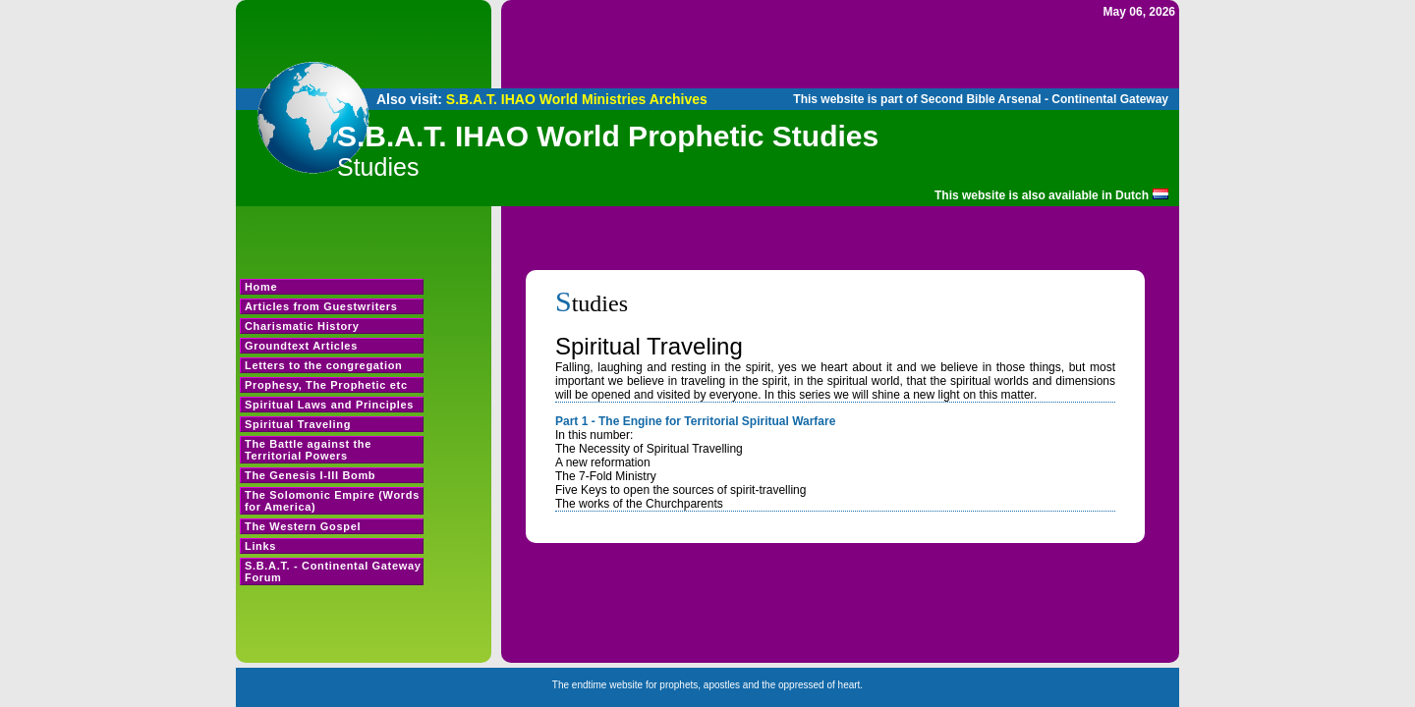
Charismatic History (302, 326)
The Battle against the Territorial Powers (308, 450)
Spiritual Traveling (298, 424)
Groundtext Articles (301, 346)
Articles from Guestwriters (321, 306)
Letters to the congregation (323, 365)
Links (260, 546)
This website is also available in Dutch (1041, 195)
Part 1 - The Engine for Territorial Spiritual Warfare (695, 421)
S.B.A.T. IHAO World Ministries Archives (577, 99)
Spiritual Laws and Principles (329, 404)
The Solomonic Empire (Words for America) (332, 501)
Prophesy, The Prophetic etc (326, 385)
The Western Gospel (303, 526)
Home (261, 287)
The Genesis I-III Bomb (310, 475)
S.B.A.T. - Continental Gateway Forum (333, 571)
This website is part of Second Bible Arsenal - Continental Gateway (980, 99)
